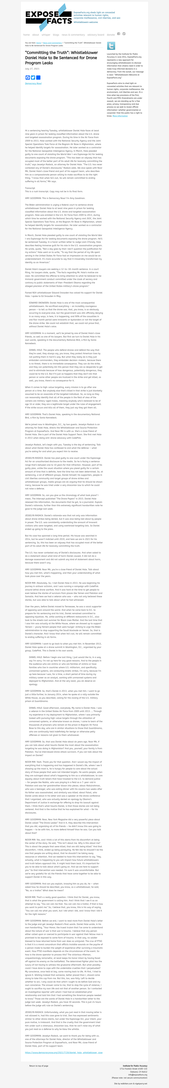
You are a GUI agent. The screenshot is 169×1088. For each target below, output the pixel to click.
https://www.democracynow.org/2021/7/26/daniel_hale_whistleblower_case (63, 1052)
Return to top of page (38, 1066)
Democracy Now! (33, 83)
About (35, 34)
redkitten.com (126, 1084)
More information (120, 116)
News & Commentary (73, 34)
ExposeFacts (84, 17)
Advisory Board (95, 34)
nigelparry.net (141, 1084)
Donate (110, 35)
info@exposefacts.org (137, 1075)
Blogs (56, 35)
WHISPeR (46, 34)
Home (26, 34)
